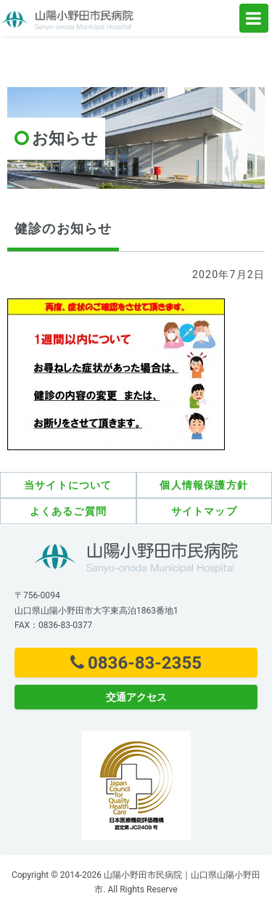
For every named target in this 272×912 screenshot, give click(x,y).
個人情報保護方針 (204, 485)
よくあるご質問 (68, 511)
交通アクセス (136, 697)
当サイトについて (68, 485)
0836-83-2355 (136, 663)
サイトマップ (204, 511)
